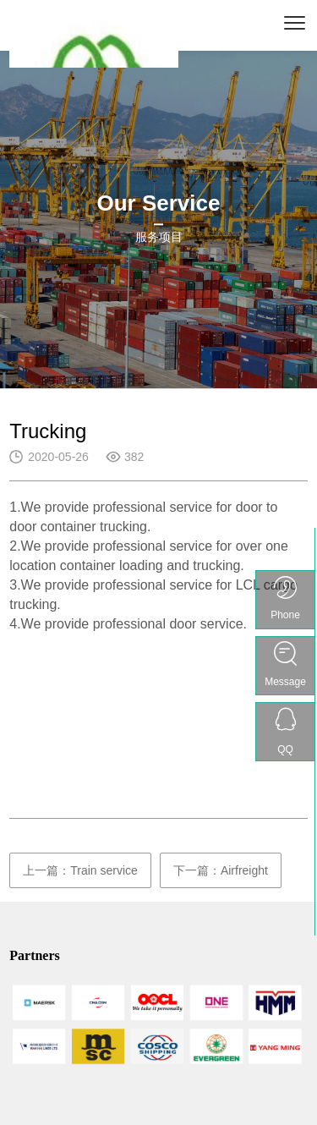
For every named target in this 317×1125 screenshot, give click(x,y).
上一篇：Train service (80, 870)
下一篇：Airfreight (220, 870)
